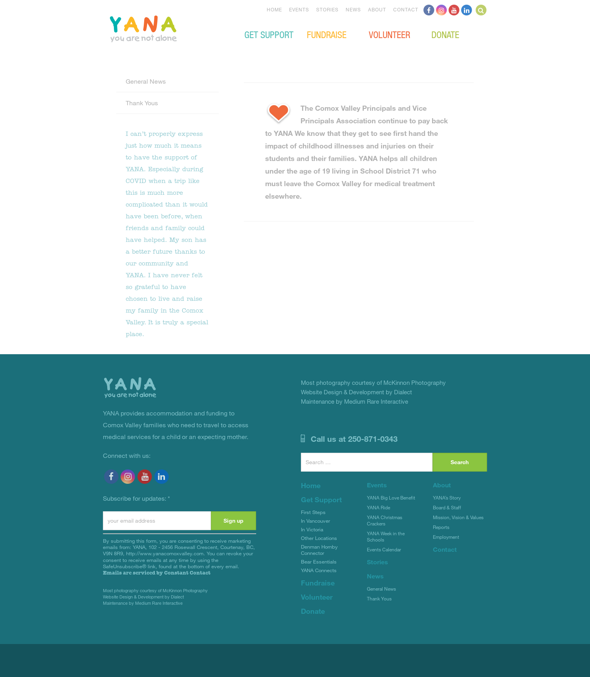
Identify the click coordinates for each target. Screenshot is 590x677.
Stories (327, 9)
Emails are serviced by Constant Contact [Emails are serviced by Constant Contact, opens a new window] (157, 572)
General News (146, 81)
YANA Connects (319, 570)
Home (274, 9)
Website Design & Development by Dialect (143, 596)
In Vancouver (315, 521)
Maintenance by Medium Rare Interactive (143, 603)
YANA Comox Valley (169, 27)
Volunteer (389, 34)
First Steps (313, 512)
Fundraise (326, 34)
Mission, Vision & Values (458, 517)
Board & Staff (447, 507)
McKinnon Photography (185, 590)
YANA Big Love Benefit (391, 497)
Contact (405, 9)
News (353, 9)
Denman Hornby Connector (319, 549)
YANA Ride (378, 507)
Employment (446, 537)
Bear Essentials (319, 561)
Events (299, 9)
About (377, 9)
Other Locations (319, 538)
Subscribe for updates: (136, 498)
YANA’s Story (447, 497)
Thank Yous (142, 102)
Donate (445, 34)
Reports (441, 527)
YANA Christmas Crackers (384, 520)
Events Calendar (384, 549)
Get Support (268, 34)
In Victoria (312, 529)
